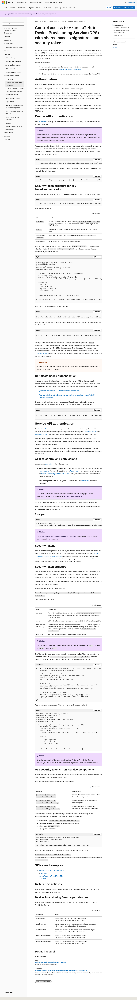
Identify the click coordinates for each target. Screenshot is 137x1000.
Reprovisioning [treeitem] (10, 102)
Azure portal (74, 471)
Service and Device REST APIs (70, 70)
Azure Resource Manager (73, 496)
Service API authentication (121, 30)
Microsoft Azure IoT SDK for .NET (50, 876)
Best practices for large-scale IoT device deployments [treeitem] (14, 107)
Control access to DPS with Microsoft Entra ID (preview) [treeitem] (15, 90)
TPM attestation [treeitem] (10, 68)
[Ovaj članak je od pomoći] (114, 47)
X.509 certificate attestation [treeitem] (13, 65)
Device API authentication (121, 27)
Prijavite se (131, 2)
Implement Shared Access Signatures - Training (50, 962)
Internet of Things (54, 21)
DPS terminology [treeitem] (10, 58)
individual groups (90, 431)
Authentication (118, 25)
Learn (37, 21)
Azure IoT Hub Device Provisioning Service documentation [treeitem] (10, 30)
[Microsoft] (3, 2)
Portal (109, 8)
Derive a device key (41, 353)
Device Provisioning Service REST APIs (55, 474)
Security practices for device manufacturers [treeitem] (14, 128)
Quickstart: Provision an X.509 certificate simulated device (59, 391)
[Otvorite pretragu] (125, 2)
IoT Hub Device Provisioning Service (73, 21)
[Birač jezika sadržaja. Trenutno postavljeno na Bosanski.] (7, 996)
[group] (68, 163)
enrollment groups (41, 434)
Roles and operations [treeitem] (11, 94)
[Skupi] (24, 20)
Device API (42, 122)
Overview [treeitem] (10, 79)
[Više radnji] (100, 21)
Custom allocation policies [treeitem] (13, 72)
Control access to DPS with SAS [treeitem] (14, 84)
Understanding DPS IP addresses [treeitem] (12, 118)
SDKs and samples (119, 33)
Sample (43, 873)
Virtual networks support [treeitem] (12, 98)
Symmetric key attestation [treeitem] (13, 61)
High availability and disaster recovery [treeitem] (14, 113)
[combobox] (13, 24)
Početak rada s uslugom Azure (123, 8)
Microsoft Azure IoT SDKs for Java (50, 870)
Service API (42, 429)
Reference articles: (119, 35)
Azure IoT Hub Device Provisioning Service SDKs (58, 536)
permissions (49, 464)
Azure (44, 21)
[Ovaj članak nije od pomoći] (116, 47)
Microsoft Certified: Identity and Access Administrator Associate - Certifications (61, 970)
